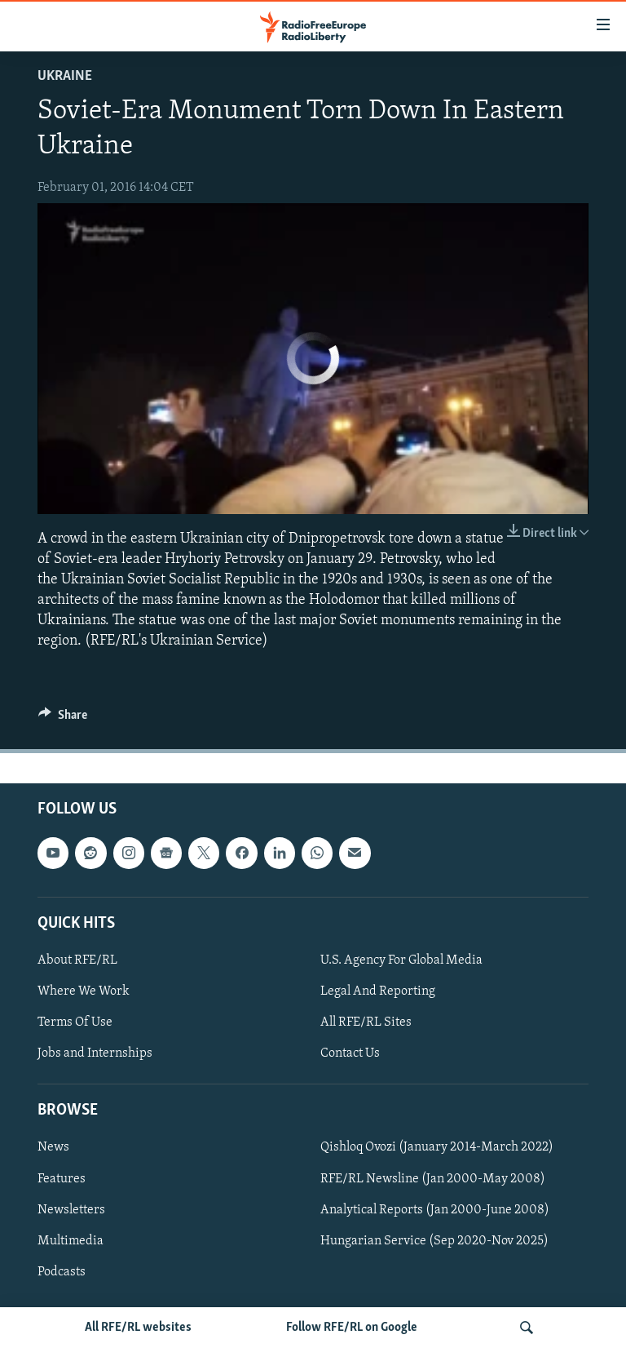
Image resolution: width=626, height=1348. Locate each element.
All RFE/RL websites (138, 1327)
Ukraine (64, 76)
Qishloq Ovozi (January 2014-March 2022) (436, 1147)
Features (61, 1178)
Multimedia (70, 1240)
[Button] (62, 718)
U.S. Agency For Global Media (401, 960)
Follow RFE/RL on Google (351, 1327)
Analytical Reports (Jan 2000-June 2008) (434, 1209)
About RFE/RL (77, 960)
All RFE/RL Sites (366, 1022)
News (53, 1147)
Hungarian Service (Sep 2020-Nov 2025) (434, 1240)
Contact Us (350, 1053)
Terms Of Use (74, 1022)
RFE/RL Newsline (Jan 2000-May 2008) (432, 1178)
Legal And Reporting (377, 991)
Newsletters (71, 1209)
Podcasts (61, 1271)
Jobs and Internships (94, 1053)
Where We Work (83, 991)
